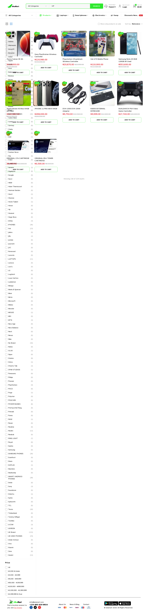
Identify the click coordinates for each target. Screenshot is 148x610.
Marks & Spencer (20, 289)
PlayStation (20, 385)
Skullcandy (20, 473)
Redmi (20, 431)
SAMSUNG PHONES (20, 454)
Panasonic (20, 373)
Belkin (20, 87)
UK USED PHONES (20, 536)
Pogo (20, 392)
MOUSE (20, 312)
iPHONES (20, 225)
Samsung (20, 450)
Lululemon (20, 282)
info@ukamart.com (37, 602)
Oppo (20, 354)
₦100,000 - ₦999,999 (16, 586)
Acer (20, 38)
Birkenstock (20, 95)
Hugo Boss (20, 217)
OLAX (20, 350)
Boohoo (20, 99)
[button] (49, 65)
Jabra (20, 232)
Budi (20, 110)
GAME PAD (20, 164)
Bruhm (20, 106)
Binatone (20, 91)
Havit (20, 194)
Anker (20, 57)
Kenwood (20, 251)
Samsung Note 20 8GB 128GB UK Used (132, 54)
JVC (20, 247)
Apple (20, 61)
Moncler (20, 309)
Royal (20, 442)
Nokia (20, 347)
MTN (20, 320)
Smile (20, 483)
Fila (20, 156)
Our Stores (18, 608)
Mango (20, 286)
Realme (20, 427)
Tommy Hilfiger (20, 517)
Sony (20, 486)
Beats (20, 80)
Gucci (20, 179)
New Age (20, 324)
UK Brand (20, 532)
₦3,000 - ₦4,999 (14, 575)
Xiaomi (20, 547)
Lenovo (20, 263)
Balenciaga (20, 72)
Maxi (20, 293)
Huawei (20, 213)
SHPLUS (20, 465)
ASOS (20, 64)
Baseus (20, 76)
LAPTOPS (20, 259)
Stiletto (20, 494)
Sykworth (20, 502)
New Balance (20, 328)
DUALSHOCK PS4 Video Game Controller (132, 97)
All (9, 567)
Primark (20, 412)
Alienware (20, 45)
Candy (20, 122)
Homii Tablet (20, 202)
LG (20, 270)
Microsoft (20, 301)
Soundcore (20, 490)
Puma (20, 415)
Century (20, 125)
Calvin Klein (20, 118)
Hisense (20, 198)
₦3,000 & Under (14, 571)
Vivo (20, 544)
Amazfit (20, 49)
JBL (20, 236)
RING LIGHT (20, 438)
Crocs (20, 133)
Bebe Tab (20, 83)
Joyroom (20, 244)
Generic (20, 167)
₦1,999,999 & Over (15, 594)
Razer (20, 423)
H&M (20, 183)
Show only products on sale (110, 24)
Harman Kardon (20, 190)
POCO (20, 389)
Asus (20, 68)
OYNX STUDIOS (20, 370)
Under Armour (20, 540)
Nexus (20, 335)
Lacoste (20, 255)
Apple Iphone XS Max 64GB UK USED (47, 97)
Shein (20, 461)
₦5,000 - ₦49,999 (14, 579)
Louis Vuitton (20, 278)
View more (91, 166)
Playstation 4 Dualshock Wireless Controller (91, 54)
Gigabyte (20, 171)
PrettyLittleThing (20, 408)
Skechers (20, 469)
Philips (20, 377)
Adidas (20, 41)
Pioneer (20, 381)
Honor (20, 206)
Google (20, 175)
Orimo (20, 362)
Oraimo (20, 358)
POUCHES (20, 400)
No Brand (20, 343)
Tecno (20, 509)
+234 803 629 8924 (39, 604)
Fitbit (20, 160)
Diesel (20, 141)
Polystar (20, 396)
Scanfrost (20, 457)
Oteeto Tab (20, 366)
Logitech (20, 274)
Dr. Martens (20, 148)
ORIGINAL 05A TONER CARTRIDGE (68, 140)
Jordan (20, 240)
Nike (20, 339)
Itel (20, 228)
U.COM (20, 524)
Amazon (20, 53)
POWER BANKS (20, 404)
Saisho (20, 446)
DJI (20, 144)
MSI (20, 316)
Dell (20, 137)
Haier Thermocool (20, 186)
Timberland (20, 513)
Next (20, 331)
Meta (20, 297)
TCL (20, 505)
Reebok (20, 434)
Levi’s (20, 267)
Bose (20, 102)
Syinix (20, 498)
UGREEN (20, 528)
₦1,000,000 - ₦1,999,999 (17, 590)
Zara (20, 551)
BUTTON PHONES (20, 114)
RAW (20, 419)
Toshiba (20, 521)
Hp (20, 209)
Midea (20, 305)
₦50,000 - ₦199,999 (15, 583)
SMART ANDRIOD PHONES (20, 478)
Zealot (20, 555)
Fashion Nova (20, 152)
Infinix (20, 221)
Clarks (20, 129)
